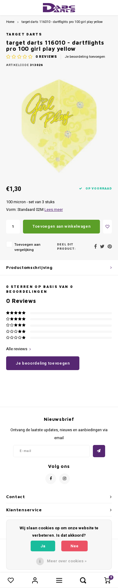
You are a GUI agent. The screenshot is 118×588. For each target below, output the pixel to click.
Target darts (24, 34)
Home (10, 22)
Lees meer (53, 209)
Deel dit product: (66, 247)
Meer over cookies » (67, 561)
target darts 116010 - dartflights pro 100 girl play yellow (62, 22)
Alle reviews (18, 349)
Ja (42, 546)
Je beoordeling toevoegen (85, 56)
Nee (74, 546)
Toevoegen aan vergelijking (27, 247)
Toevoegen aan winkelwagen (61, 226)
